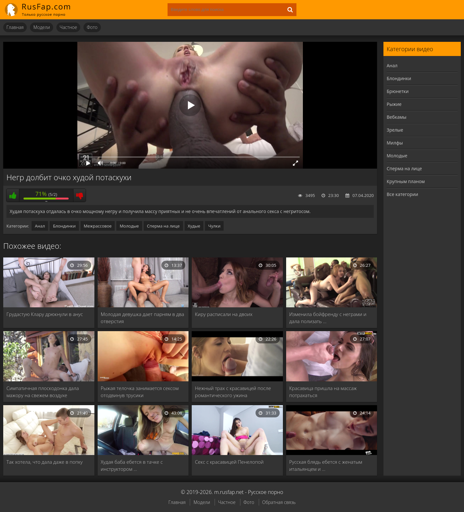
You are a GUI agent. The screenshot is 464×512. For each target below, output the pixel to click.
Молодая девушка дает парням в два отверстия (142, 317)
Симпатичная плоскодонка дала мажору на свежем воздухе (42, 391)
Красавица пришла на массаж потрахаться (323, 391)
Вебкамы (396, 117)
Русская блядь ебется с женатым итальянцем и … (325, 465)
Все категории (402, 194)
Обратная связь (279, 502)
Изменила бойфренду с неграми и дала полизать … (328, 317)
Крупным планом (406, 181)
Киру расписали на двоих (223, 314)
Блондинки (64, 226)
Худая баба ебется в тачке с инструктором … (132, 465)
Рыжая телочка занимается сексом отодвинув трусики (140, 391)
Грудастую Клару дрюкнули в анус (44, 314)
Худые (194, 226)
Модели (41, 27)
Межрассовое (98, 226)
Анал (40, 226)
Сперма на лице (163, 226)
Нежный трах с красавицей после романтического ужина (233, 391)
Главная (15, 27)
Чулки (214, 226)
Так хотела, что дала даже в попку (44, 462)
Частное (68, 27)
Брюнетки (398, 91)
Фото (92, 27)
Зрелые (395, 130)
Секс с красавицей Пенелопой (229, 462)
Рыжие (394, 104)
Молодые (129, 226)
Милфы (395, 143)
